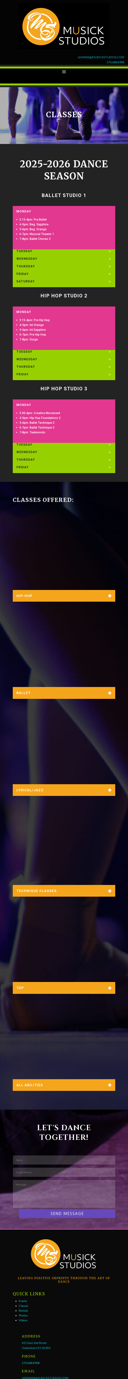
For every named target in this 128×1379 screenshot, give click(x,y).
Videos (23, 1320)
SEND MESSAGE (67, 1213)
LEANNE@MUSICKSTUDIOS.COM (101, 57)
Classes (23, 1305)
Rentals (23, 1310)
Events (23, 1301)
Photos (23, 1315)
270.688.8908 (115, 62)
